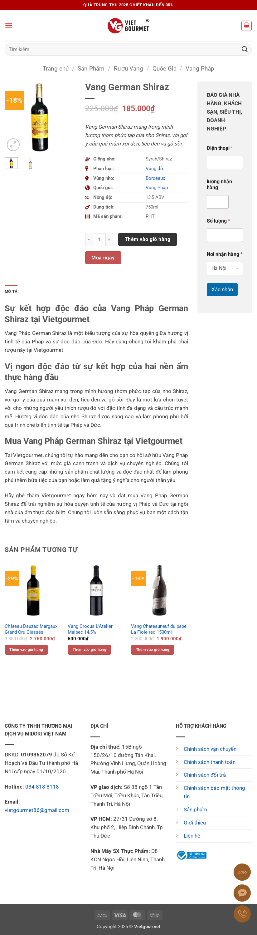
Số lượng (218, 221)
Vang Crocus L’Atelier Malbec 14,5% (90, 629)
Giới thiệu (195, 822)
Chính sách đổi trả (205, 775)
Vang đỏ (154, 168)
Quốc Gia (165, 68)
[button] (9, 26)
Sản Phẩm (91, 68)
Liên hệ (192, 836)
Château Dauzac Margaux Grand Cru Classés (31, 629)
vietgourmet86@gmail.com (37, 810)
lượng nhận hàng (219, 184)
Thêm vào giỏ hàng (147, 239)
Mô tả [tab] (11, 291)
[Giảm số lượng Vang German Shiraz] (89, 239)
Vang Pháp (200, 68)
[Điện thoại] (225, 162)
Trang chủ (56, 68)
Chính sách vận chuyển (210, 749)
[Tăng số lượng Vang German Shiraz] (109, 239)
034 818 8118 (42, 787)
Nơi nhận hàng (225, 254)
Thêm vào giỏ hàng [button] (26, 649)
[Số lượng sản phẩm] (99, 239)
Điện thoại (220, 148)
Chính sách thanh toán (209, 762)
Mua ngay (103, 258)
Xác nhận (222, 289)
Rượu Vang (128, 68)
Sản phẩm (195, 809)
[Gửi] (245, 49)
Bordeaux (155, 178)
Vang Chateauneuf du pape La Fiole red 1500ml (159, 629)
